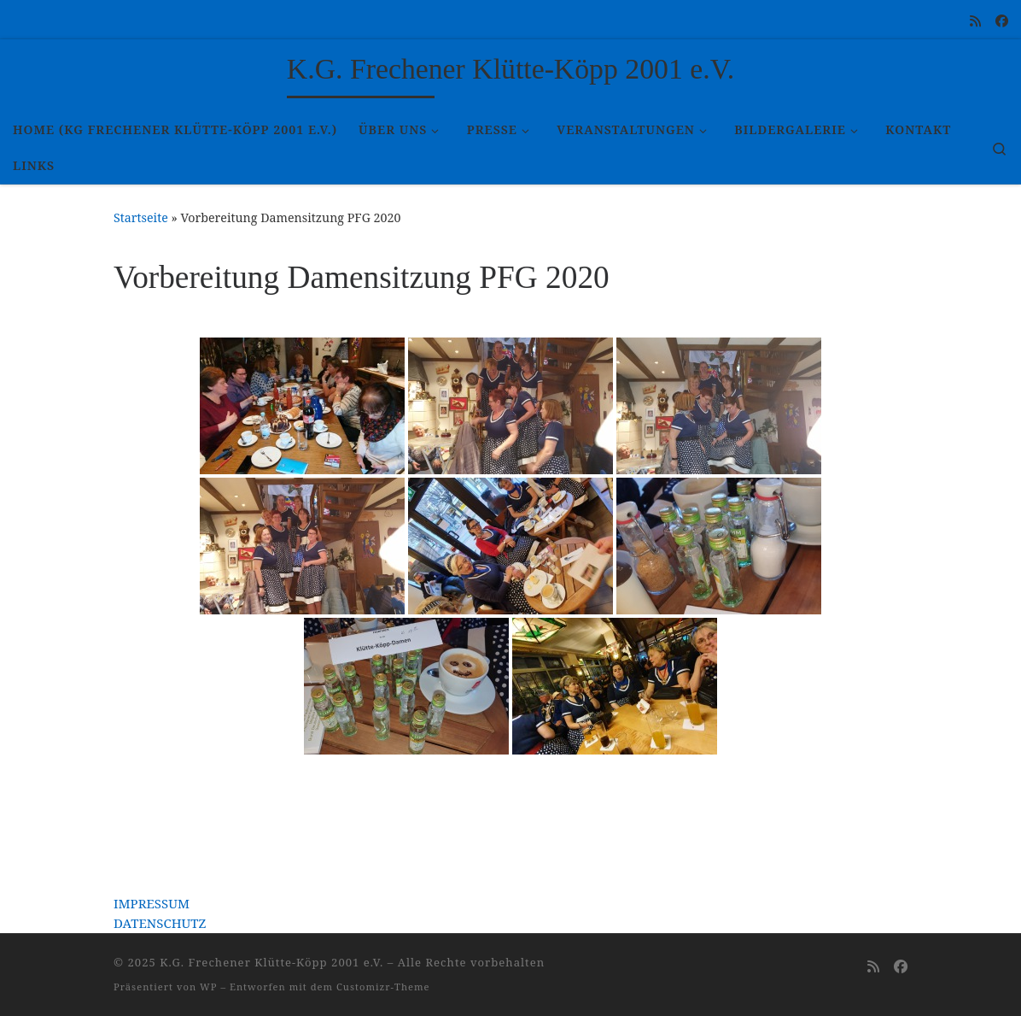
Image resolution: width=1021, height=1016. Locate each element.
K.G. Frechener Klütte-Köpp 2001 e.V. (271, 962)
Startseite (141, 217)
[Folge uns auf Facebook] (1001, 21)
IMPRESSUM (152, 903)
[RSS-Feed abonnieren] (975, 21)
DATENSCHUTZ (160, 922)
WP (208, 986)
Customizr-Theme (383, 986)
